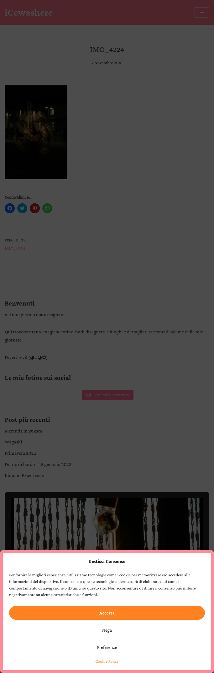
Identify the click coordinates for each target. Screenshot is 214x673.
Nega (107, 630)
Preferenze (107, 647)
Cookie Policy (107, 661)
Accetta (106, 612)
